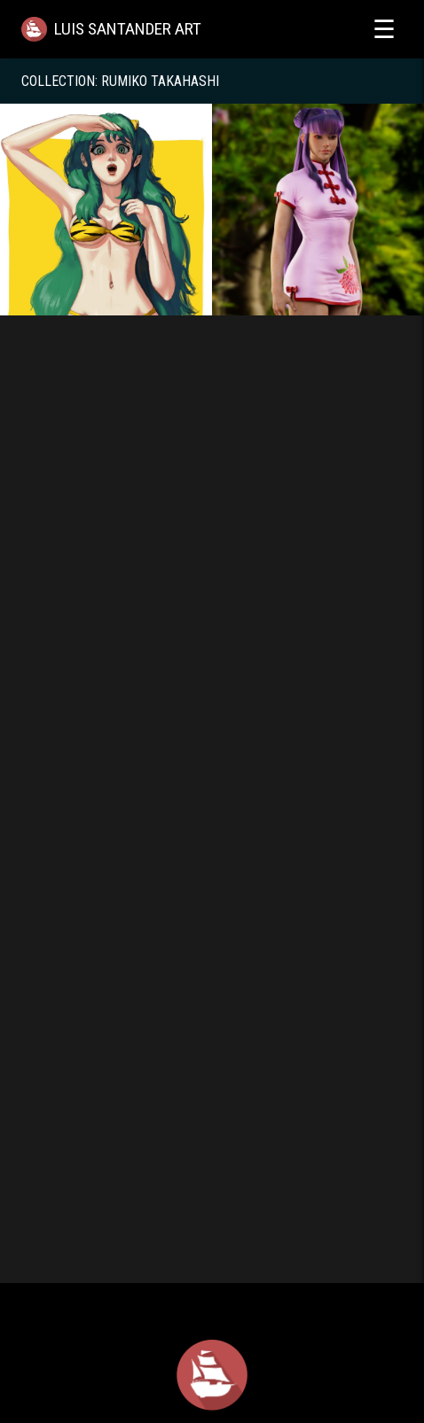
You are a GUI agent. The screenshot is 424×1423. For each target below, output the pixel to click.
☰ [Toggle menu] (384, 29)
